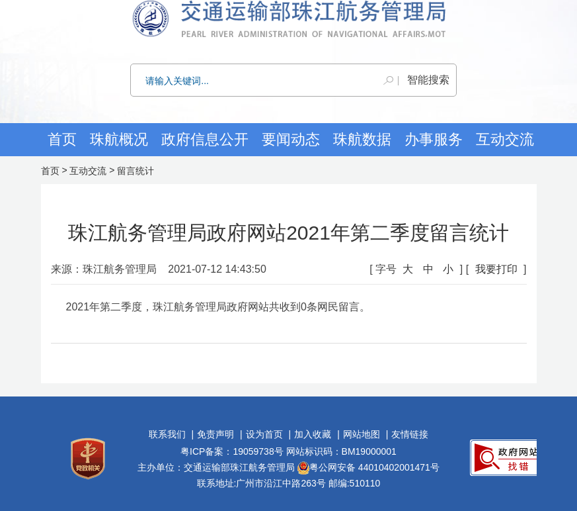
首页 (62, 139)
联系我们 (167, 434)
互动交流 (87, 170)
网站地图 (361, 434)
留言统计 (135, 170)
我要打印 (496, 269)
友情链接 (409, 434)
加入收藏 (312, 434)
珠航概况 (119, 139)
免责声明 (215, 434)
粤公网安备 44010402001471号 (368, 467)
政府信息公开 (205, 139)
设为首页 (264, 434)
